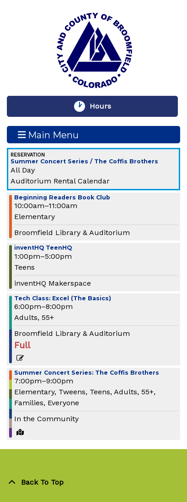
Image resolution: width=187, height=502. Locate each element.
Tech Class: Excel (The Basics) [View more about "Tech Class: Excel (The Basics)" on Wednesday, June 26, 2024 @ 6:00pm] (62, 299)
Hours (104, 106)
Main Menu (48, 135)
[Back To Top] (93, 482)
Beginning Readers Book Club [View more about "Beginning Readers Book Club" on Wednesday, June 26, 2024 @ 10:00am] (62, 198)
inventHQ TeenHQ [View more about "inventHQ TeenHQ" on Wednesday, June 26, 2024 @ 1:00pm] (43, 248)
